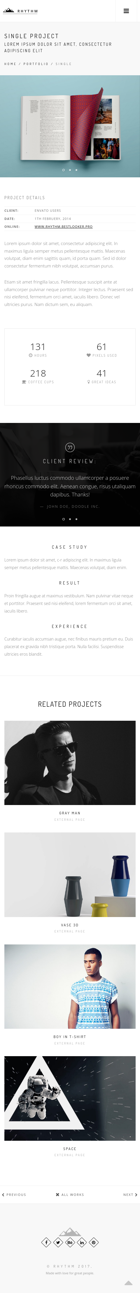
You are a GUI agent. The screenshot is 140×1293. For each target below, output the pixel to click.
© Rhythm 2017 (69, 1266)
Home (10, 64)
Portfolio (36, 64)
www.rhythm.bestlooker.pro (64, 226)
